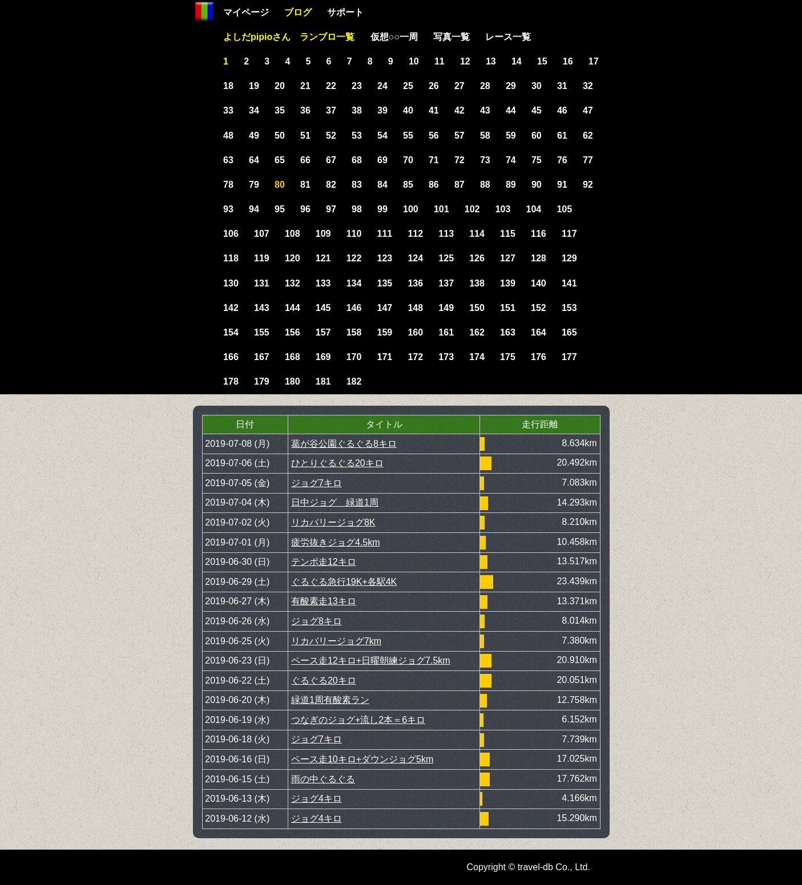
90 (536, 184)
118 (231, 258)
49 (254, 135)
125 (446, 258)
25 (408, 86)
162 (477, 332)
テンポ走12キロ (323, 562)
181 (323, 381)
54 (382, 135)
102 (472, 209)
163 (507, 332)
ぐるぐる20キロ (323, 680)
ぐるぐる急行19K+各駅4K (344, 582)
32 (588, 86)
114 (477, 234)
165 (569, 332)
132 (292, 283)
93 (228, 209)
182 (354, 381)
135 (385, 283)
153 (569, 308)
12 (465, 61)
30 (536, 86)
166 (231, 357)
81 (305, 184)
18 (228, 86)
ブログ (298, 12)
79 (254, 184)
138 (477, 283)
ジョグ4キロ (316, 798)
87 (459, 184)
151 (507, 308)
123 (385, 258)
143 (261, 308)
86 (434, 184)
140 (538, 283)
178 (231, 381)
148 (415, 308)
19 (254, 86)
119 (261, 258)
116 (538, 234)
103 (503, 209)
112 (415, 234)
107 (261, 234)
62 (588, 135)
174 (477, 357)
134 (354, 283)
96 (305, 209)
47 (588, 110)
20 (280, 86)
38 (357, 110)
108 (292, 234)
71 (434, 160)
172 (415, 357)
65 (280, 160)
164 (538, 332)
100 (410, 209)
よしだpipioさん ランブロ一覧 (288, 37)
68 (357, 160)
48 (228, 135)
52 (331, 135)
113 (446, 234)
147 (385, 308)
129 (569, 258)
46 (562, 110)
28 (485, 86)
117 (569, 234)
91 (562, 184)
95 (280, 209)
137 (446, 283)
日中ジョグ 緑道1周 (334, 502)
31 (562, 86)
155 (261, 332)
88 (485, 184)
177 (569, 357)
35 (280, 110)
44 (511, 110)
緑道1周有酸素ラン (330, 700)
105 (564, 209)
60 (536, 135)
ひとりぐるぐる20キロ (337, 463)
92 (588, 184)
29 (511, 86)
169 (323, 357)
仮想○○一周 (394, 37)
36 (305, 110)
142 (231, 308)
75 (536, 160)
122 (354, 258)
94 (254, 209)
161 (446, 332)
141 (569, 283)
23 (357, 86)
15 (542, 61)
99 (382, 209)
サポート (345, 12)
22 (331, 86)
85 (408, 184)
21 (305, 86)
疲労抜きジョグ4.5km (335, 542)
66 (305, 160)
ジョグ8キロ (316, 621)
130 (231, 283)
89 (511, 184)
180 (292, 381)
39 (382, 110)
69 (382, 160)
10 (414, 61)
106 (231, 234)
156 (292, 332)
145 (323, 308)
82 (331, 184)
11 (439, 61)
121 (323, 258)
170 (354, 357)
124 (415, 258)
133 (323, 283)
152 (538, 308)
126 (477, 258)
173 (446, 357)
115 (507, 234)
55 (408, 135)
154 (231, 332)
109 (323, 234)
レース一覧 (508, 37)
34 (254, 110)
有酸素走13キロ (323, 601)
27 (459, 86)
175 (507, 357)
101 (441, 209)
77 (588, 160)
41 (434, 110)
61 (562, 135)
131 (261, 283)
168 (292, 357)
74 (511, 160)
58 (485, 135)
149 (446, 308)
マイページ (246, 12)
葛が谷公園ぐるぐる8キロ (344, 443)
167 (261, 357)
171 (385, 357)
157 (323, 332)
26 (434, 86)
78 (228, 184)
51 (305, 135)
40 (408, 110)
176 (538, 357)
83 (357, 184)
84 (382, 184)
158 (354, 332)
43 (485, 110)
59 (511, 135)
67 (331, 160)
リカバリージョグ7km (336, 641)
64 (254, 160)
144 (292, 308)
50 (280, 135)
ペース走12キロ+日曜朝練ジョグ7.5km (370, 660)
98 (357, 209)
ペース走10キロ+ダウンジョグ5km (362, 759)
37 (331, 110)
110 (354, 234)
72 (459, 160)
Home (204, 11)
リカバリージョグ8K (333, 522)
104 (534, 209)
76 (562, 160)
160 (415, 332)
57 (459, 135)
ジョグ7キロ (316, 483)
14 (516, 61)
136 (415, 283)
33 (228, 110)
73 (485, 160)
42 (459, 110)
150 (477, 308)
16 (568, 61)
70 (408, 160)
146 (354, 308)
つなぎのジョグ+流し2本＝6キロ (358, 720)
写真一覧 (451, 37)
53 (357, 135)
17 (594, 61)
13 (491, 61)
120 (292, 258)
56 (434, 135)
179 (261, 381)
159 (385, 332)
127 (507, 258)
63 (228, 160)
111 (385, 234)
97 (331, 209)
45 (536, 110)
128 (538, 258)
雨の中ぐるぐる (323, 779)
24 (382, 86)
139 (507, 283)
